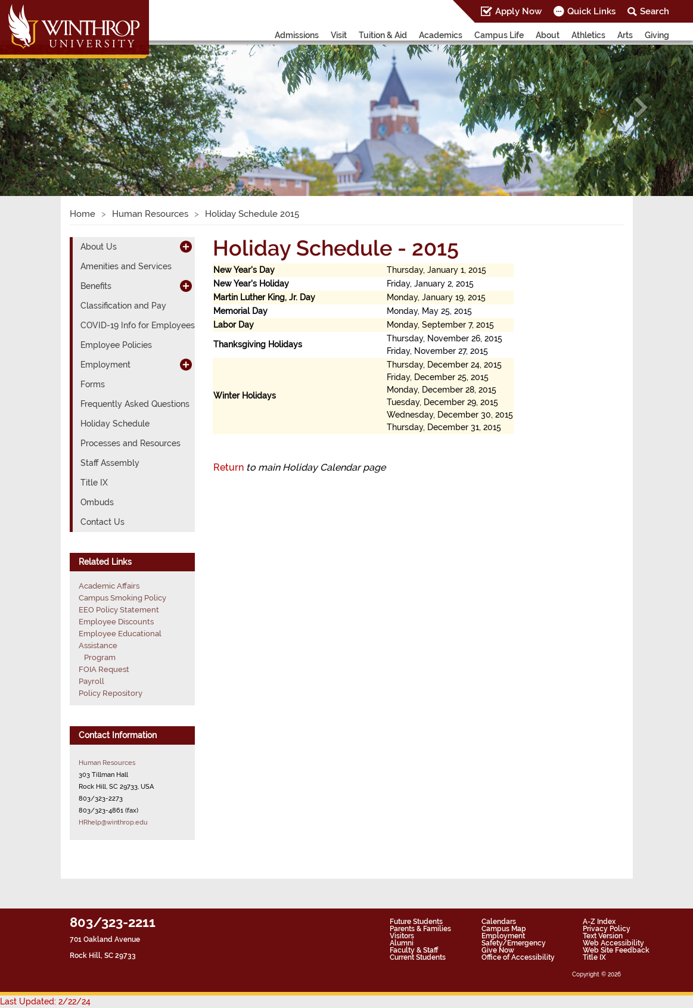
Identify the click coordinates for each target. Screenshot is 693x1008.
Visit (339, 35)
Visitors (402, 936)
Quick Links (591, 11)
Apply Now (518, 11)
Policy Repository (110, 693)
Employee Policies (116, 345)
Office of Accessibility (518, 957)
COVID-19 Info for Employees (137, 325)
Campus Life (499, 35)
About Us (98, 246)
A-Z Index (599, 921)
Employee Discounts (116, 621)
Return (228, 467)
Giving (657, 35)
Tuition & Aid (383, 35)
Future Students (416, 921)
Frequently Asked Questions (134, 404)
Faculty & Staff (414, 950)
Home (82, 214)
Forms (92, 384)
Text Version (603, 936)
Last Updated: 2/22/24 (45, 1001)
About (548, 35)
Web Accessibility (613, 943)
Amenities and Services (126, 266)
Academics (440, 35)
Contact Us (102, 522)
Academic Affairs (109, 585)
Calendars (498, 921)
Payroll (91, 681)
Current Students (418, 957)
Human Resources (150, 214)
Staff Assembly (109, 463)
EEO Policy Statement (119, 609)
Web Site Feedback (616, 950)
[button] (52, 108)
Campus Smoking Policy (122, 597)
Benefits (95, 286)
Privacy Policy (606, 929)
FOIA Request (104, 669)
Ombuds (97, 502)
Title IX (94, 482)
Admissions (297, 35)
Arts (625, 35)
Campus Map (503, 929)
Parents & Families (420, 929)
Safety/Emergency (513, 943)
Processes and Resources (130, 443)
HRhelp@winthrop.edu (113, 822)
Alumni (402, 943)
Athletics (588, 35)
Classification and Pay (123, 305)
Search (654, 11)
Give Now (497, 950)
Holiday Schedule (115, 423)
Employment (105, 364)
